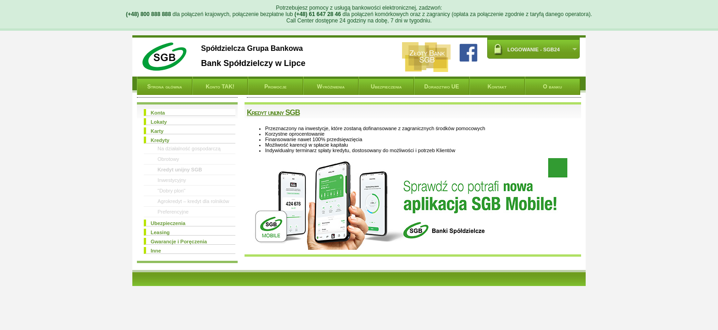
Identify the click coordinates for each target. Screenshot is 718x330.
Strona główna (164, 86)
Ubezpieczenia (386, 86)
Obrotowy (168, 159)
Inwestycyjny (172, 180)
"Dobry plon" (171, 190)
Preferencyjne (173, 211)
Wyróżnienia (331, 86)
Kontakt (497, 86)
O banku (552, 86)
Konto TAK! (220, 86)
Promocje (275, 86)
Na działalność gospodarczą (189, 148)
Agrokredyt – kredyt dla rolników (193, 201)
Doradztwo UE (441, 86)
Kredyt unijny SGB (180, 169)
